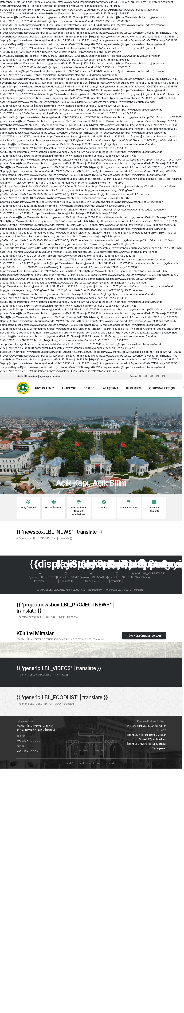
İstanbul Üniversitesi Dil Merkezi (146, 743)
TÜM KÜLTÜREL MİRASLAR (144, 635)
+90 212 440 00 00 (28, 740)
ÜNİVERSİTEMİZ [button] (44, 388)
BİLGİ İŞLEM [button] (134, 388)
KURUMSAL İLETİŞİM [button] (162, 388)
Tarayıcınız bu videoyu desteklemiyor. (91, 446)
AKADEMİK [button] (69, 388)
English (133, 376)
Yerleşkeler (159, 748)
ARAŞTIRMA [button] (111, 388)
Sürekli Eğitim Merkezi (152, 739)
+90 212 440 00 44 (28, 751)
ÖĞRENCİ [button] (89, 388)
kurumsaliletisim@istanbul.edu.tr (146, 726)
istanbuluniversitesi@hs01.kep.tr (146, 734)
